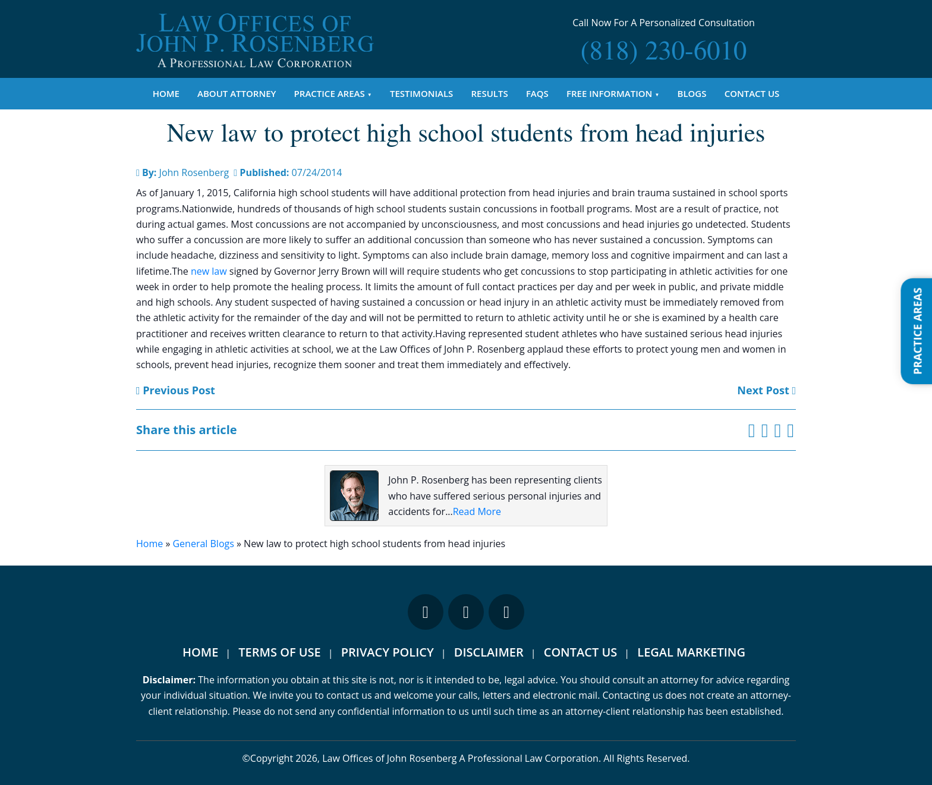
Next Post (766, 390)
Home (166, 93)
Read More (477, 511)
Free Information (609, 93)
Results (489, 93)
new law (209, 271)
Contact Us (752, 93)
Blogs (692, 93)
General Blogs (203, 543)
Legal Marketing (691, 652)
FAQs (537, 93)
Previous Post (175, 390)
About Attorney (236, 93)
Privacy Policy (387, 652)
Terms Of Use (279, 652)
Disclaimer (489, 652)
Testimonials (421, 93)
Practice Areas (329, 93)
